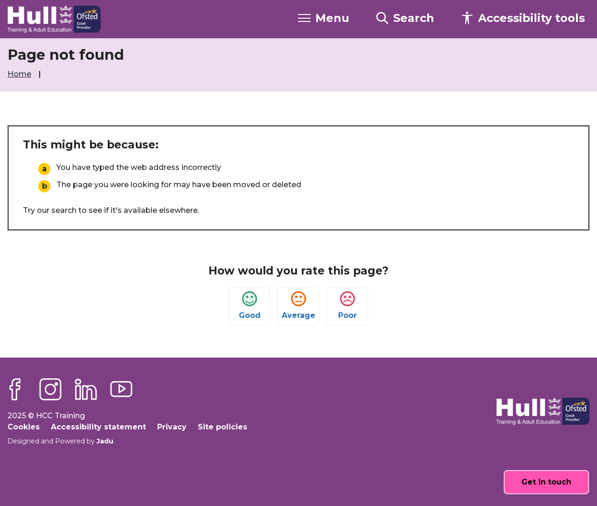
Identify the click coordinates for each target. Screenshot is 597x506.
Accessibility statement (98, 426)
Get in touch (546, 482)
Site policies (222, 426)
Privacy (172, 426)
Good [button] (250, 305)
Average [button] (298, 305)
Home (20, 74)
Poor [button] (347, 305)
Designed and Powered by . (61, 441)
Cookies (23, 426)
